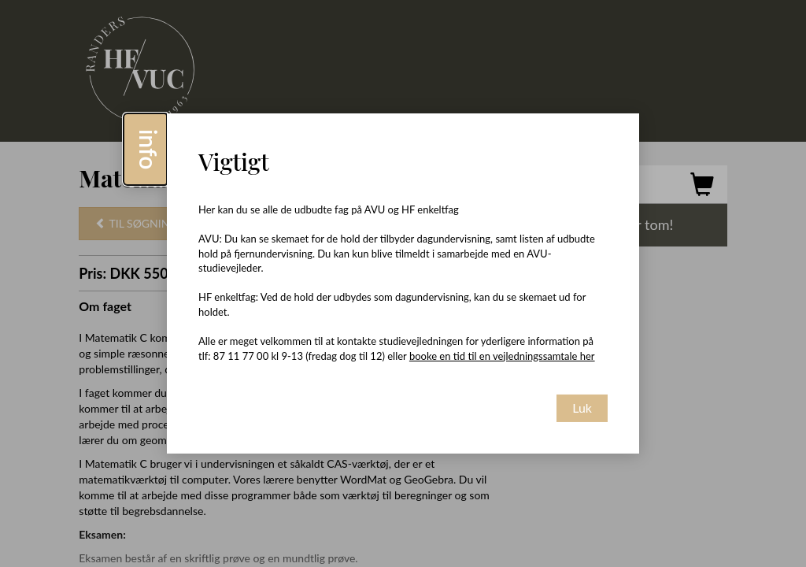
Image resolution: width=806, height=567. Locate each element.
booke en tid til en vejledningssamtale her (502, 356)
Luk (582, 407)
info (149, 149)
